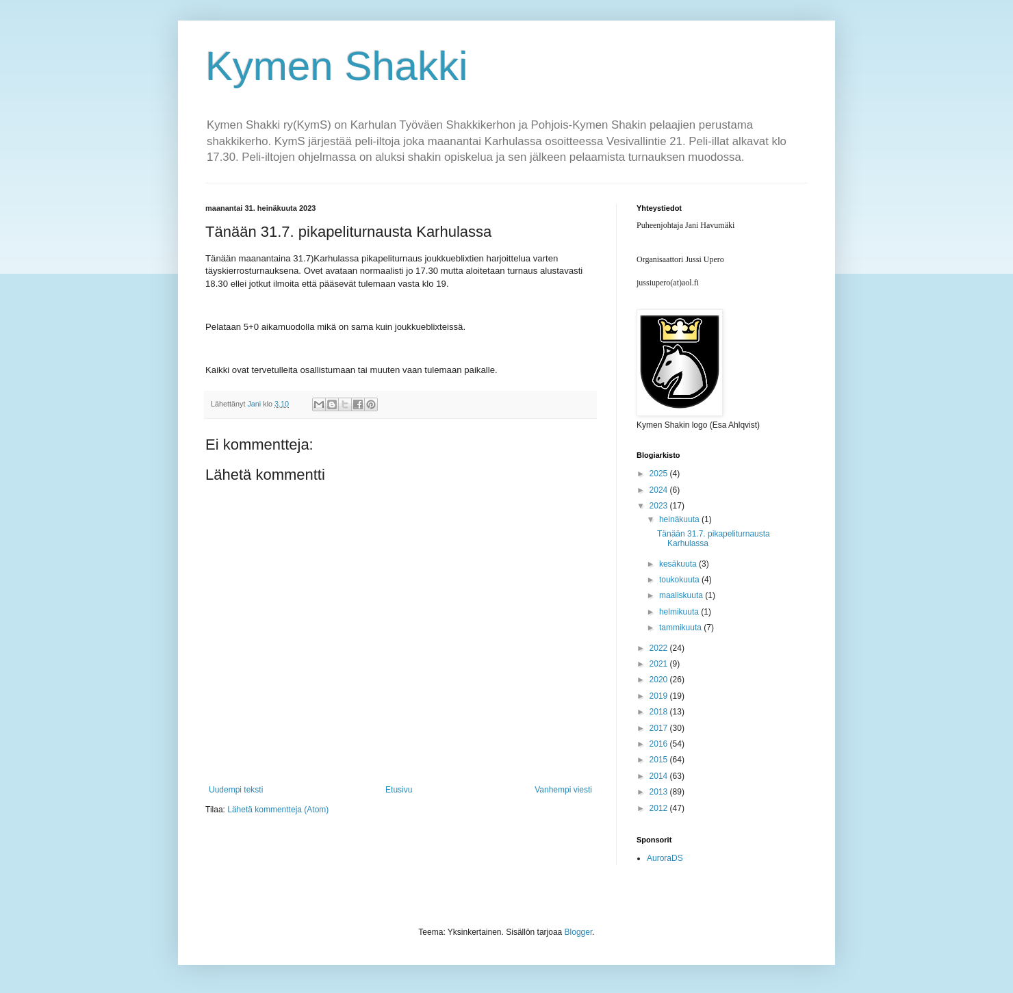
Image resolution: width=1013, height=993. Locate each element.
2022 (660, 648)
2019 (660, 696)
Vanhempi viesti (563, 790)
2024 (660, 490)
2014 (660, 776)
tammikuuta (681, 627)
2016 (660, 744)
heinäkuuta (680, 519)
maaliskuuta (682, 595)
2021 (660, 664)
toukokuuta (680, 579)
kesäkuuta (679, 564)
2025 (660, 473)
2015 (660, 759)
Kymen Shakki (336, 66)
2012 (660, 808)
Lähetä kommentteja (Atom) (278, 809)
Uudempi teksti (236, 790)
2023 (660, 506)
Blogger (579, 932)
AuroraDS (665, 858)
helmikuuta (680, 612)
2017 (660, 728)
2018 (660, 712)
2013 (660, 792)
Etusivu (398, 790)
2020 (660, 679)
